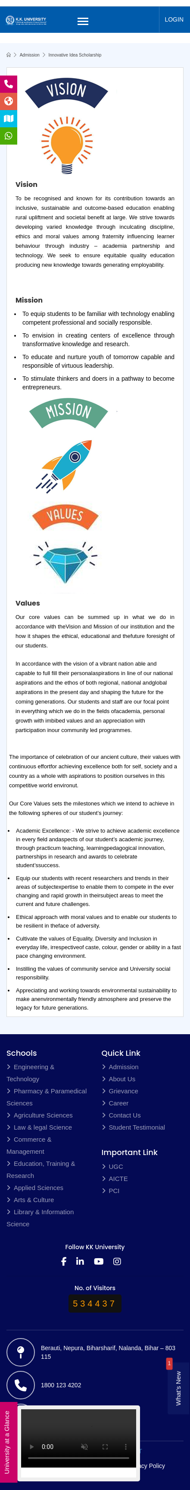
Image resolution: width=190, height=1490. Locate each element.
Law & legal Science (39, 1127)
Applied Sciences (34, 1187)
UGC (112, 1166)
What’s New (178, 1388)
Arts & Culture (30, 1199)
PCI (111, 1190)
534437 (95, 1303)
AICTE (115, 1178)
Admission (30, 55)
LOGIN (174, 19)
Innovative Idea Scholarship (75, 55)
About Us (119, 1079)
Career (115, 1103)
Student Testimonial (133, 1127)
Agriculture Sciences (39, 1115)
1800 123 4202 (61, 1385)
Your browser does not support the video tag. (78, 1441)
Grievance (120, 1091)
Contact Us (121, 1115)
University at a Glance (6, 1442)
